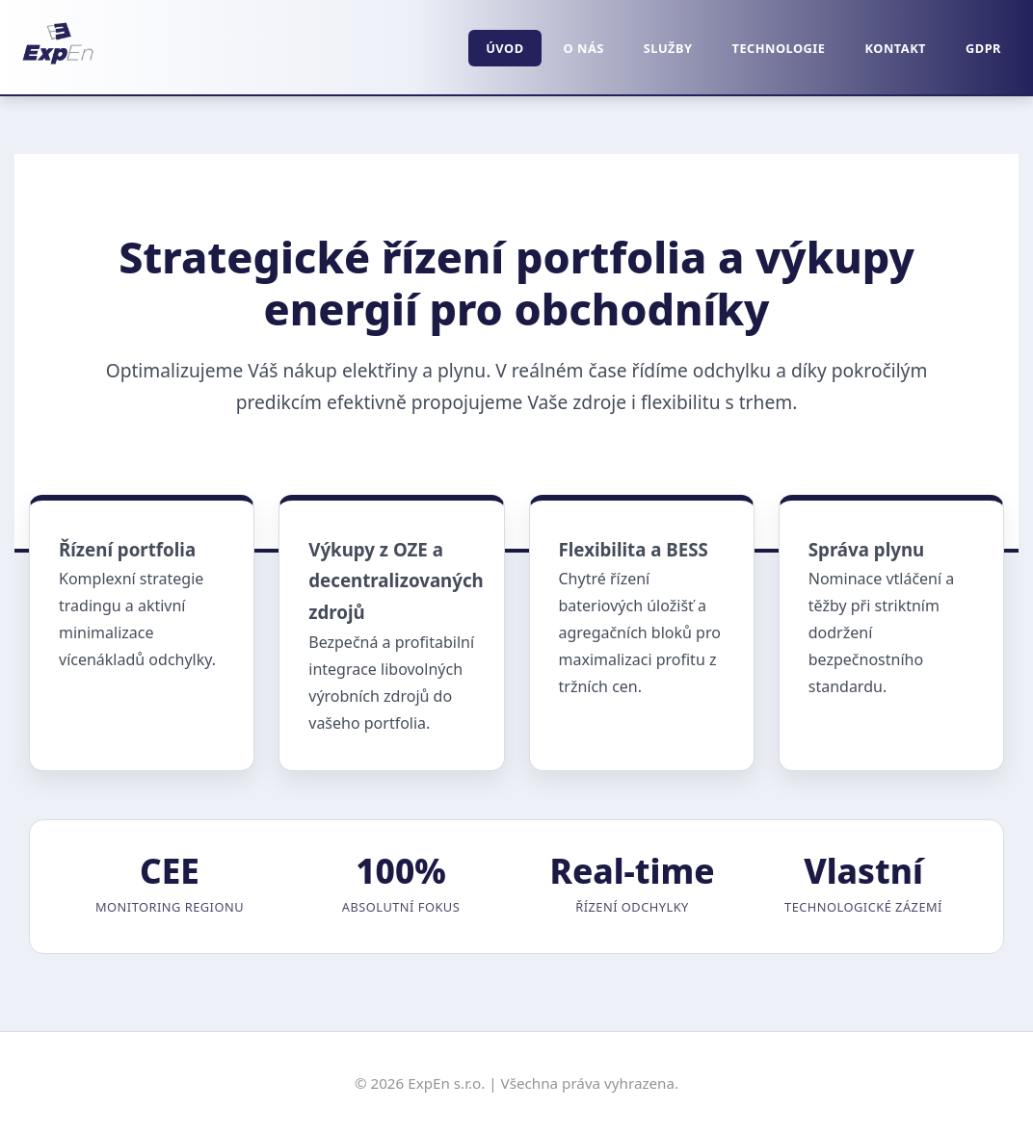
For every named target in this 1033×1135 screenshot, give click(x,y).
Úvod (504, 48)
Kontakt (896, 48)
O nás (584, 48)
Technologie (779, 48)
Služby (668, 48)
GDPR (983, 48)
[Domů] (57, 66)
